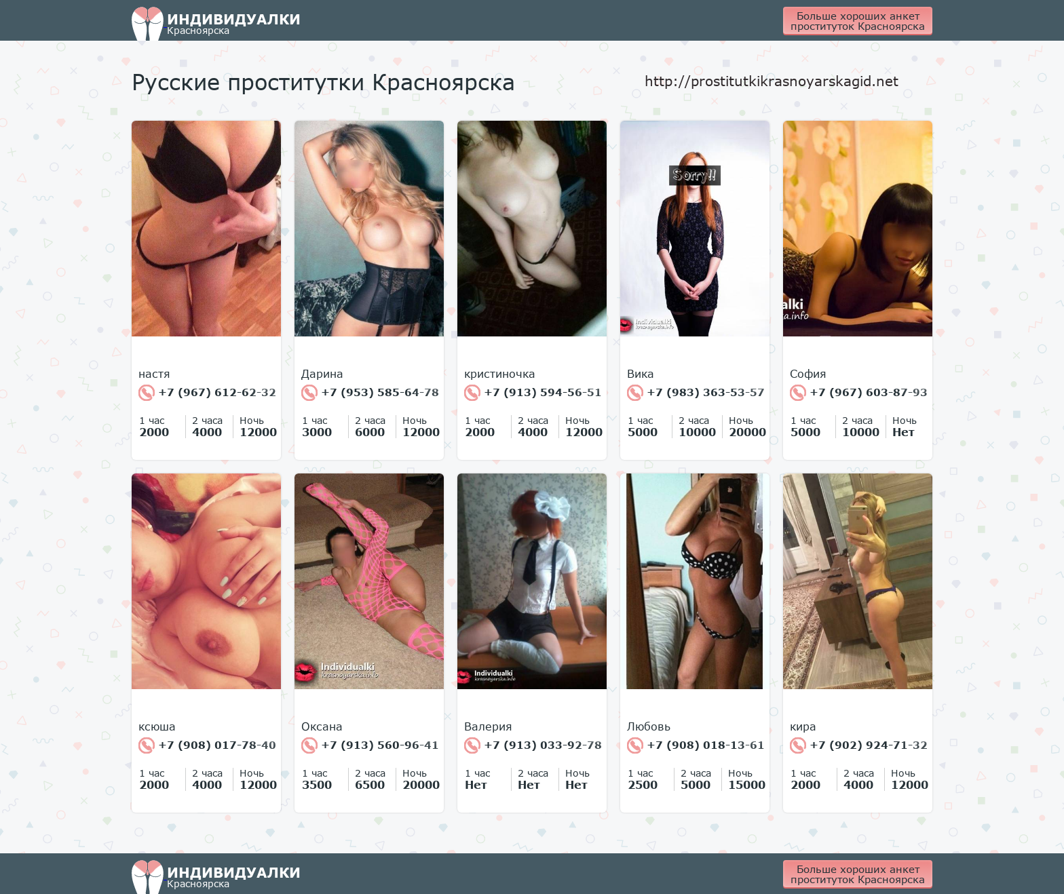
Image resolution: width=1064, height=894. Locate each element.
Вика (640, 373)
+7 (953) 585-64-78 (370, 393)
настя (154, 373)
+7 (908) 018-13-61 (696, 745)
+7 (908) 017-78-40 (207, 745)
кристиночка (499, 373)
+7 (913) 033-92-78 (533, 745)
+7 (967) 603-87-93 (859, 393)
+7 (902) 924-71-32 (859, 745)
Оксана (322, 726)
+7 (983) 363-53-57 (696, 393)
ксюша (157, 726)
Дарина (322, 373)
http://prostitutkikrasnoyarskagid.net (771, 81)
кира (803, 726)
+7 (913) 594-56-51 (533, 393)
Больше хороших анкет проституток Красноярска (858, 20)
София (808, 373)
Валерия (488, 726)
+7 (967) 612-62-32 (207, 393)
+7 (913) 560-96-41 (370, 745)
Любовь (648, 726)
